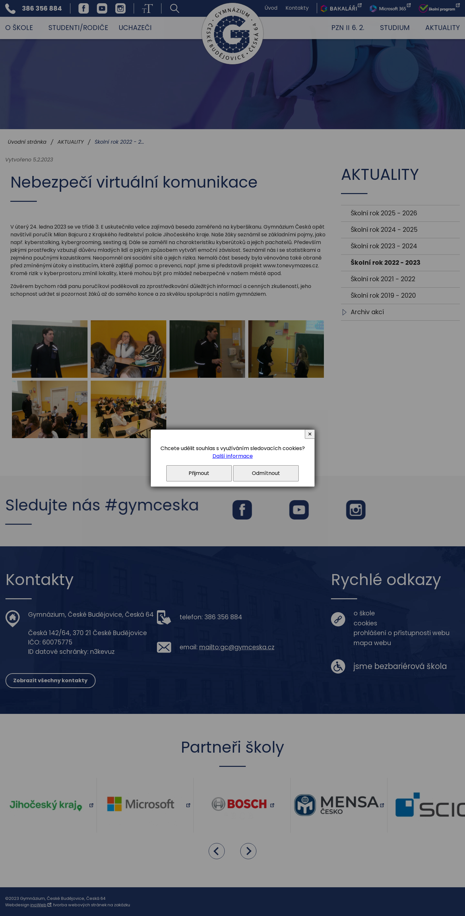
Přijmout (199, 473)
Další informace (232, 456)
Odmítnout (266, 473)
